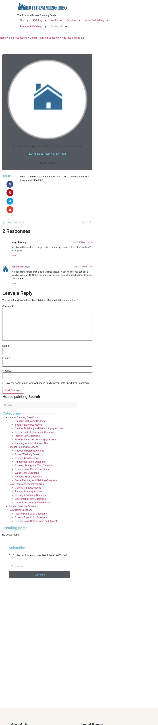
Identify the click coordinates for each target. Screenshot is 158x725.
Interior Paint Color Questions (31, 513)
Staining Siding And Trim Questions (34, 465)
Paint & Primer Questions (28, 491)
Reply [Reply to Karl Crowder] (14, 283)
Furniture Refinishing (31, 26)
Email (6, 358)
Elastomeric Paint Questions (30, 498)
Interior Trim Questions (27, 435)
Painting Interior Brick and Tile (31, 443)
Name (6, 346)
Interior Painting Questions (23, 417)
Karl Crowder (18, 266)
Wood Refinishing (94, 20)
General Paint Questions (28, 487)
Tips (22, 20)
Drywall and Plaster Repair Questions (35, 432)
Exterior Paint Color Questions (31, 517)
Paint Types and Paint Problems (26, 484)
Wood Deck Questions (27, 472)
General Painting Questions (23, 506)
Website (6, 371)
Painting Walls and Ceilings (30, 421)
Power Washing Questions (29, 454)
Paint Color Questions (20, 510)
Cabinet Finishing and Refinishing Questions (39, 428)
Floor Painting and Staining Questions (35, 439)
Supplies (71, 20)
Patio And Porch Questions (29, 450)
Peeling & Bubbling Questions (31, 495)
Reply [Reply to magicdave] (14, 255)
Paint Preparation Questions (30, 461)
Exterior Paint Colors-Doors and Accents (36, 521)
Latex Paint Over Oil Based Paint (32, 502)
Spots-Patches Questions (28, 424)
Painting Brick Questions (28, 476)
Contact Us (57, 26)
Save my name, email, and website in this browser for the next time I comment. (47, 383)
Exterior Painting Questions (23, 447)
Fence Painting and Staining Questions (36, 480)
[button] (9, 184)
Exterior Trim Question (27, 458)
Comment (8, 306)
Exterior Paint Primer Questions (32, 469)
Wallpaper (56, 20)
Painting (37, 20)
